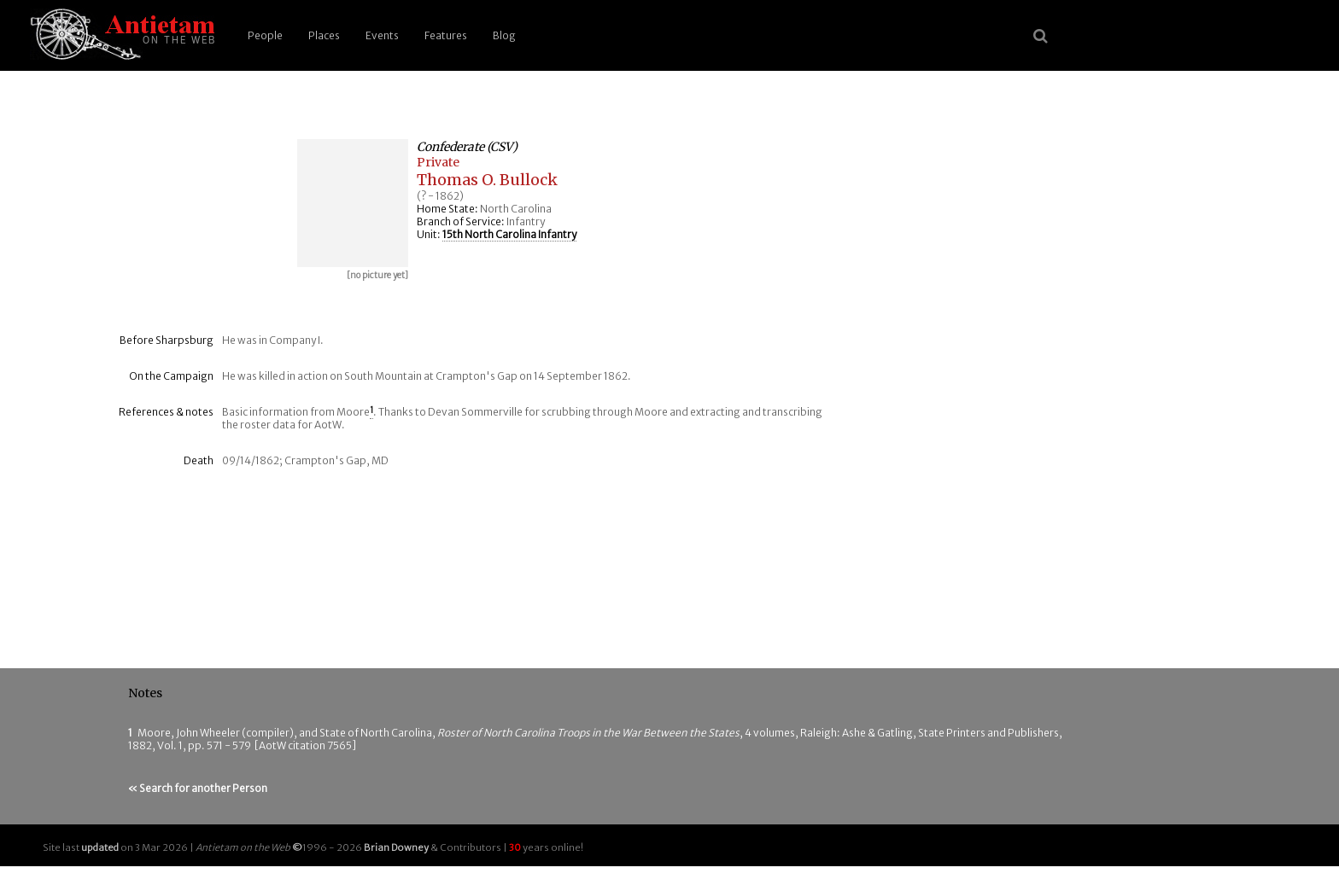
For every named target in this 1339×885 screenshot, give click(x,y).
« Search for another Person (197, 788)
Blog (504, 35)
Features (445, 35)
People (265, 35)
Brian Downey (396, 847)
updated (100, 847)
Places (324, 35)
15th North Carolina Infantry (509, 234)
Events (382, 35)
